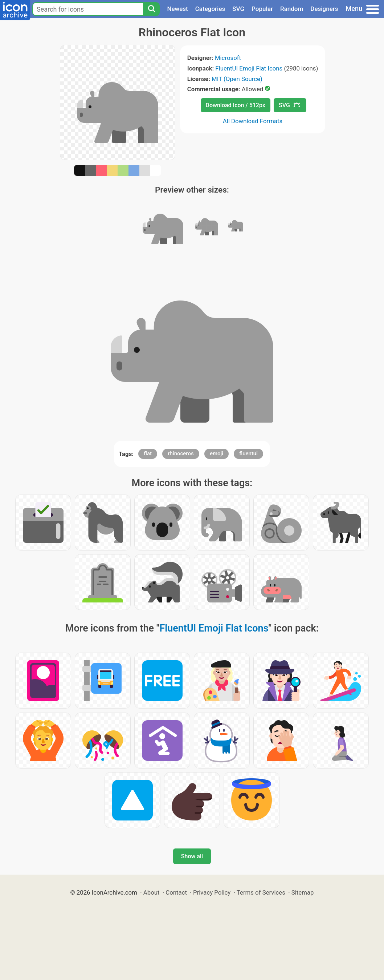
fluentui (248, 453)
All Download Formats (253, 121)
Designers (324, 8)
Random (291, 8)
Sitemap (302, 892)
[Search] (151, 9)
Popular (262, 8)
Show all (192, 856)
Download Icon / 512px (235, 105)
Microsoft (228, 57)
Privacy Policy (211, 892)
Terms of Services (261, 892)
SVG (238, 8)
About (151, 892)
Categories (210, 8)
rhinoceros (181, 453)
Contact (176, 892)
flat (148, 453)
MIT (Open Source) (237, 78)
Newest (177, 8)
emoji (216, 453)
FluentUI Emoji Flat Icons (248, 68)
